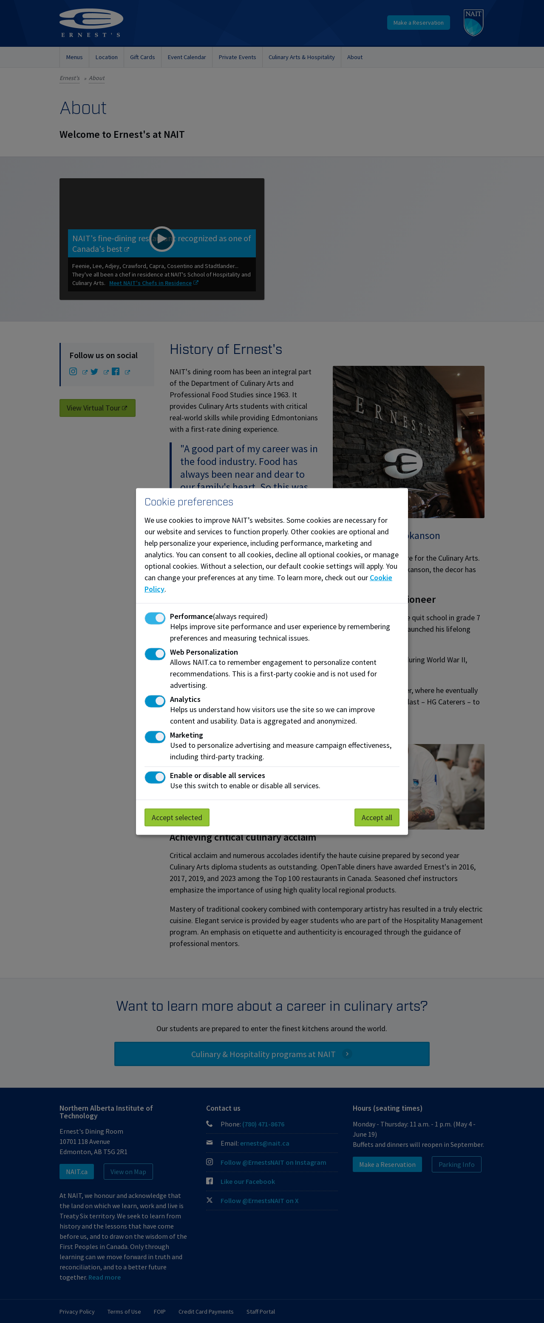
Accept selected (177, 817)
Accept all (377, 817)
